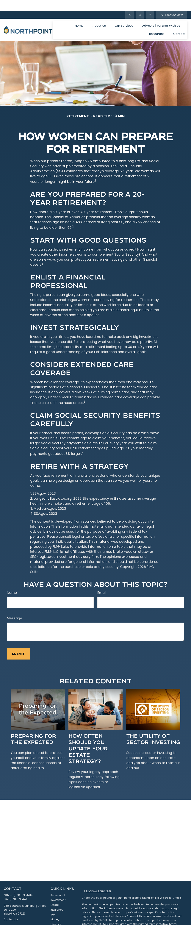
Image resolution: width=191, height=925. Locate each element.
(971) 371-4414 (23, 884)
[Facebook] (150, 3)
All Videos (57, 923)
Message (14, 607)
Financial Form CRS (98, 880)
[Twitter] (129, 3)
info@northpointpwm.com (21, 915)
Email (101, 581)
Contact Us (11, 908)
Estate (55, 894)
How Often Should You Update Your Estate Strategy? (88, 737)
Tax (53, 903)
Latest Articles (60, 918)
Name (12, 581)
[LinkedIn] (140, 3)
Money (55, 908)
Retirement (58, 884)
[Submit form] (18, 642)
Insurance (57, 898)
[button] (79, 14)
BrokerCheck (173, 886)
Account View (171, 4)
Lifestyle (56, 913)
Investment (58, 889)
